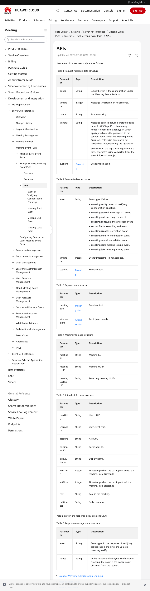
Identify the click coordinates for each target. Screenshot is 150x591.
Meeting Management (27, 135)
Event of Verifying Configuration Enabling (34, 196)
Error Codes (22, 335)
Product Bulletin (17, 49)
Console (108, 10)
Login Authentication (27, 129)
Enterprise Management (28, 250)
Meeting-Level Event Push (30, 156)
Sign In (121, 10)
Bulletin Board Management (31, 329)
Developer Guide (21, 104)
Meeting (75, 31)
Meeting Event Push (26, 147)
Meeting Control (24, 141)
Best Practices (16, 369)
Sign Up (138, 10)
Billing (12, 61)
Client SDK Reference (23, 354)
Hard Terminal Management (23, 280)
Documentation (90, 10)
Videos (12, 382)
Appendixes (22, 341)
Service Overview (18, 55)
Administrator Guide (20, 80)
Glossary (13, 399)
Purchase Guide (17, 67)
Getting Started (17, 73)
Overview (21, 117)
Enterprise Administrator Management (29, 270)
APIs (26, 185)
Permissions (15, 430)
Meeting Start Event (34, 210)
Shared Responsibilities (22, 405)
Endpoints (14, 424)
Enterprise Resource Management (26, 315)
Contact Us (70, 10)
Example (28, 179)
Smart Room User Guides (23, 92)
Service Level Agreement (22, 412)
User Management (26, 262)
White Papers (16, 418)
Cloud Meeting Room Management (27, 290)
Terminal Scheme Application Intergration (27, 362)
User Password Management (23, 299)
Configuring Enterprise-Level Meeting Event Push (32, 240)
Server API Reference (23, 110)
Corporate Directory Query (30, 307)
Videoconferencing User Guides (27, 86)
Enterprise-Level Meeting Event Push (33, 165)
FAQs (18, 347)
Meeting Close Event (34, 229)
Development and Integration (26, 98)
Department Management (29, 256)
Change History (24, 123)
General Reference (19, 393)
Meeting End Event (34, 220)
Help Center (61, 31)
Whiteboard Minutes (26, 323)
